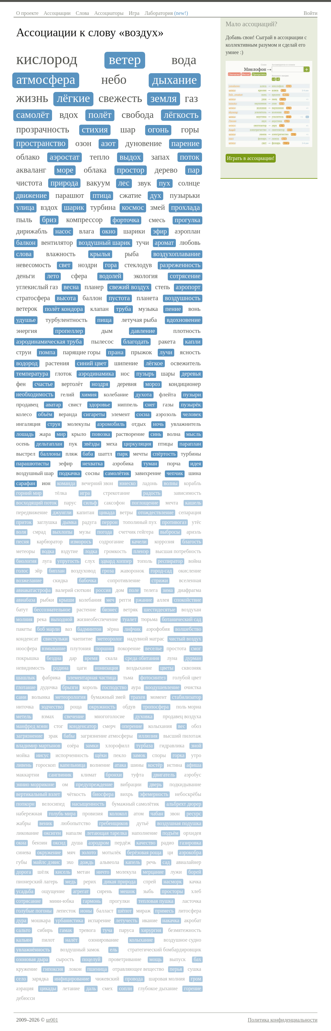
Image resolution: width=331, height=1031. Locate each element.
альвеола (109, 862)
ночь (158, 424)
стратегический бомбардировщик (164, 949)
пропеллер (69, 330)
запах (160, 157)
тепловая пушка (155, 901)
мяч (71, 852)
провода (134, 978)
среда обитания (142, 658)
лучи (166, 352)
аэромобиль (111, 424)
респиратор (170, 561)
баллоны (50, 454)
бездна (54, 658)
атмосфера (45, 80)
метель (23, 716)
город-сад (161, 570)
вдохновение (184, 319)
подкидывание (185, 784)
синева (23, 852)
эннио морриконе (35, 784)
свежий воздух (129, 287)
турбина (103, 207)
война (194, 561)
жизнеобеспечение (97, 619)
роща (75, 706)
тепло (99, 157)
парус (70, 502)
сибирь (45, 930)
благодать (136, 341)
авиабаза (25, 600)
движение (31, 195)
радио (167, 842)
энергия (26, 330)
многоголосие (109, 716)
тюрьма (149, 619)
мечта (172, 502)
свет (64, 265)
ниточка (25, 706)
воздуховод (83, 570)
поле (134, 590)
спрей (149, 881)
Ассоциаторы (108, 13)
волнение (100, 765)
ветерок (26, 308)
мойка (22, 755)
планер (93, 287)
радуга (89, 522)
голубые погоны (34, 910)
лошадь (25, 434)
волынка (41, 697)
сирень (104, 891)
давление (143, 330)
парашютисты (32, 464)
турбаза (144, 745)
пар (193, 169)
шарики (134, 231)
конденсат (27, 638)
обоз (196, 726)
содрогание (111, 541)
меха (111, 444)
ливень (23, 765)
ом (65, 784)
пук (73, 444)
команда (66, 483)
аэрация (25, 988)
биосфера (102, 794)
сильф (90, 502)
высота (66, 298)
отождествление (156, 512)
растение (86, 609)
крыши (66, 600)
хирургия (151, 930)
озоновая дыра (32, 959)
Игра (134, 13)
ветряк (130, 609)
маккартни (27, 774)
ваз (68, 629)
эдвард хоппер (116, 561)
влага (86, 231)
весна (71, 287)
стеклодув (138, 265)
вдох (68, 114)
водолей (110, 276)
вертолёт (72, 384)
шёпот (125, 910)
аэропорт (188, 287)
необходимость (34, 394)
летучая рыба (139, 319)
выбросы (170, 532)
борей (194, 872)
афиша (194, 765)
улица (25, 207)
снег (150, 405)
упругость (68, 561)
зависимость (187, 493)
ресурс (194, 813)
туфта (137, 774)
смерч (108, 726)
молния (24, 619)
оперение (132, 726)
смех (107, 988)
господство (114, 687)
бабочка (87, 580)
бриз (49, 220)
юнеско (128, 483)
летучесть (126, 920)
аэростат (65, 157)
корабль (192, 483)
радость (151, 493)
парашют (69, 195)
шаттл (105, 454)
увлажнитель (186, 424)
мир (61, 434)
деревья (191, 374)
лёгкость (181, 114)
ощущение (53, 891)
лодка (91, 551)
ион (46, 483)
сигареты (94, 414)
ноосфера (26, 648)
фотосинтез (153, 677)
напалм (74, 833)
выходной (62, 619)
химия (89, 394)
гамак (65, 930)
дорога (23, 872)
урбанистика (69, 920)
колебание (116, 394)
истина (174, 765)
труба (123, 308)
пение (173, 308)
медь (70, 881)
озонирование (103, 940)
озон (83, 143)
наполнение (145, 833)
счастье (44, 384)
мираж (143, 910)
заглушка (47, 522)
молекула (126, 872)
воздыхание (139, 668)
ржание (144, 600)
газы (168, 405)
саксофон (114, 502)
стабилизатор (186, 697)
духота (143, 394)
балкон (26, 242)
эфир (160, 231)
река (42, 619)
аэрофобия (158, 629)
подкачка (69, 473)
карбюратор (50, 541)
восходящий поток (36, 502)
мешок (127, 891)
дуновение (143, 143)
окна (21, 842)
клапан (99, 308)
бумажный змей (108, 697)
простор (130, 169)
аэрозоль (166, 414)
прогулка (187, 219)
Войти (310, 13)
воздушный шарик (104, 242)
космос (133, 207)
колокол (118, 813)
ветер (125, 59)
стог (58, 726)
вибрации (131, 784)
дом (120, 590)
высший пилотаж (182, 736)
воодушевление (162, 687)
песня (22, 541)
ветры (126, 512)
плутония (80, 648)
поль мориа (188, 706)
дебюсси (25, 998)
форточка (125, 220)
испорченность (72, 755)
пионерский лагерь (37, 881)
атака (120, 765)
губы (21, 862)
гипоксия (53, 969)
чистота (29, 182)
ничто (102, 872)
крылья (100, 253)
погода (104, 532)
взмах (48, 716)
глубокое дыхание (158, 988)
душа (77, 842)
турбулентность (66, 319)
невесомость (33, 264)
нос (125, 373)
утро (196, 755)
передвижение (32, 512)
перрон (109, 522)
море (65, 169)
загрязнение (29, 736)
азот (108, 143)
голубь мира (62, 813)
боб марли (48, 629)
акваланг (31, 169)
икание (149, 920)
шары (168, 374)
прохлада (185, 207)
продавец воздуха (182, 716)
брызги (70, 687)
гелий (67, 394)
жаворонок (132, 570)
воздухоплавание (176, 253)
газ (191, 98)
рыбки (47, 600)
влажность (61, 253)
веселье (153, 648)
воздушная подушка (179, 823)
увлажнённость (33, 949)
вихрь (126, 794)
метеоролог (110, 638)
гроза (108, 570)
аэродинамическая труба (49, 341)
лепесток (66, 910)
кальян (23, 940)
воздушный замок (79, 949)
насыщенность (88, 804)
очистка (192, 687)
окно (109, 231)
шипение (126, 363)
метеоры (25, 551)
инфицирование (72, 978)
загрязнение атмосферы (106, 736)
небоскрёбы (188, 794)
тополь (144, 561)
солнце (189, 183)
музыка (148, 308)
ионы (86, 910)
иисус (42, 755)
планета (147, 298)
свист (74, 405)
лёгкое (154, 363)
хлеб (196, 891)
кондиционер (185, 384)
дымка (69, 522)
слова (23, 253)
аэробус (192, 774)
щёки (101, 755)
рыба (132, 253)
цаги (82, 668)
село (21, 978)
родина (61, 668)
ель (113, 949)
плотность (187, 330)
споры (159, 755)
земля (163, 98)
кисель (63, 872)
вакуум (98, 183)
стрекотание (116, 493)
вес (181, 726)
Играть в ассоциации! (250, 158)
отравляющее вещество (138, 969)
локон (75, 969)
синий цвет (92, 363)
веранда (68, 414)
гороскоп (46, 765)
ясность (190, 352)
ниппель (128, 405)
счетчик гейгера (136, 532)
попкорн (25, 804)
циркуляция (137, 444)
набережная (29, 813)
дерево (166, 169)
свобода (138, 114)
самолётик (117, 473)
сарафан (25, 483)
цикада (107, 512)
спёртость (164, 454)
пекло (119, 755)
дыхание (174, 79)
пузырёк (191, 405)
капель (132, 862)
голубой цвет (187, 677)
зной (196, 745)
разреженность (180, 265)
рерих (89, 881)
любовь (190, 242)
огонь (158, 129)
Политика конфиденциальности (282, 1020)
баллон (92, 298)
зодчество (52, 706)
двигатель (164, 774)
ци (170, 852)
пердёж (122, 842)
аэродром (98, 842)
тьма (128, 677)
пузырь (145, 374)
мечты (140, 454)
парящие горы (81, 352)
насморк (173, 881)
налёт (71, 940)
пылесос (102, 341)
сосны (92, 473)
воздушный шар (35, 473)
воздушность (182, 298)
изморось (80, 541)
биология (26, 561)
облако (27, 157)
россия (103, 590)
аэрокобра (190, 852)
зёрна (113, 629)
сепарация (190, 512)
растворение (130, 434)
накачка (170, 920)
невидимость (30, 668)
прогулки (119, 901)
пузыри (192, 394)
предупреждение (94, 784)
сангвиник (60, 774)
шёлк (43, 872)
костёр (155, 765)
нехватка (92, 464)
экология (145, 276)
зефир (65, 464)
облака (95, 169)
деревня (126, 384)
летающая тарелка (107, 833)
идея (195, 464)
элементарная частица (92, 677)
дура (21, 920)
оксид (59, 842)
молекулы (78, 424)
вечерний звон (97, 483)
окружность (102, 706)
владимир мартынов (38, 745)
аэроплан (187, 231)
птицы (165, 444)
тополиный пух (139, 522)
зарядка (40, 978)
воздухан (191, 609)
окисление (189, 570)
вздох (49, 207)
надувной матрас (145, 638)
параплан (190, 444)
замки (92, 745)
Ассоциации (57, 13)
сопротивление (123, 580)
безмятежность (184, 930)
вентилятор (57, 242)
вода (184, 60)
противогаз (174, 522)
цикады (48, 988)
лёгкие (73, 98)
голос (22, 570)
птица (101, 195)
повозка (101, 434)
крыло (78, 434)
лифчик (132, 629)
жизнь (32, 98)
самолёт (32, 114)
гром (196, 978)
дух (155, 195)
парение (185, 143)
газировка (190, 842)
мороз (152, 384)
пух (164, 183)
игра (85, 493)
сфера (79, 276)
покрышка (27, 658)
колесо (24, 414)
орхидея (192, 833)
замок (139, 755)
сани (21, 697)
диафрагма (189, 590)
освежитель (186, 363)
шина (194, 473)
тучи (142, 242)
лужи (176, 872)
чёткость (76, 794)
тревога (87, 930)
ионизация (106, 668)
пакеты (24, 629)
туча (107, 930)
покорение (129, 648)
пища (104, 319)
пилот (48, 940)
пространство (41, 143)
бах (197, 959)
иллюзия (148, 736)
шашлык (25, 677)
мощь (155, 959)
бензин (39, 842)
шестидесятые (159, 609)
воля (21, 532)
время (91, 658)
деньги (25, 276)
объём (45, 414)
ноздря (99, 384)
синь (155, 434)
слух (90, 561)
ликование (27, 833)
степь (162, 287)
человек (192, 414)
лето (53, 276)
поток (189, 157)
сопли (125, 988)
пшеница (97, 969)
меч (110, 600)
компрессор (84, 220)
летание (71, 988)
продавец (27, 405)
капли (192, 341)
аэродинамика (96, 373)
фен (21, 384)
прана (115, 352)
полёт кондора (64, 308)
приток (24, 522)
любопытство (76, 823)
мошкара (40, 920)
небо (113, 80)
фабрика (51, 677)
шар (127, 129)
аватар (53, 405)
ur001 (52, 1020)
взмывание (53, 648)
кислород (46, 59)
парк (122, 454)
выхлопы (62, 532)
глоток (63, 373)
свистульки (55, 638)
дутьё (142, 823)
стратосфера (33, 298)
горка (179, 755)
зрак (53, 736)
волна (173, 434)
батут (22, 609)
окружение (49, 852)
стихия (95, 129)
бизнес (109, 609)
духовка (144, 716)
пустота (119, 298)
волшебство (188, 629)
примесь (164, 910)
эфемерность (154, 794)
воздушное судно (182, 940)
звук (144, 183)
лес (123, 183)
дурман (193, 658)
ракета (167, 341)
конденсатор (82, 726)
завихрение (148, 473)
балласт (104, 910)
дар (73, 658)
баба (88, 454)
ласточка (191, 901)
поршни (104, 648)
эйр (38, 570)
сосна (143, 414)
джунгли (62, 512)
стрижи (160, 580)
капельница (72, 765)
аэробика (122, 464)
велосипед (53, 804)
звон (175, 813)
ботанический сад (181, 619)
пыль (24, 220)
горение (192, 988)
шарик (74, 207)
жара (45, 434)
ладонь (149, 483)
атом (138, 813)
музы (85, 532)
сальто (23, 930)
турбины (191, 454)
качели (139, 541)
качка (195, 881)
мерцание (153, 872)
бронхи (114, 774)
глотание (26, 687)
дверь (155, 784)
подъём (170, 833)
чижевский (107, 978)
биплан (57, 570)
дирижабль (31, 231)
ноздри (87, 265)
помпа (47, 352)
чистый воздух (185, 638)
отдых (139, 424)
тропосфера (156, 706)
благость (191, 541)
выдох (130, 157)
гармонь (92, 901)
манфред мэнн (32, 726)
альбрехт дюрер (183, 804)
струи (23, 352)
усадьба (24, 891)
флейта (167, 394)
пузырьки (185, 195)
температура (32, 373)
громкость (115, 551)
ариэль (194, 532)
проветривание (125, 959)
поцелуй (91, 959)
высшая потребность (178, 551)
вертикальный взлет (38, 794)
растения (57, 363)
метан (83, 872)
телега (151, 590)
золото (88, 852)
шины (137, 765)
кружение (26, 969)
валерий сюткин (73, 590)
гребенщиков (113, 823)
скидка (60, 580)
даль (91, 988)
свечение (74, 716)
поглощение (145, 502)
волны (171, 483)
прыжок (141, 352)
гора (111, 265)
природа (64, 182)
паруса (126, 930)
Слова (82, 13)
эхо (70, 862)
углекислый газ (37, 287)
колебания (90, 600)
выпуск (178, 959)
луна (172, 658)
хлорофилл (117, 745)
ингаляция (28, 424)
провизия (92, 813)
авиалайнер (188, 862)
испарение (99, 920)
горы (190, 129)
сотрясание (28, 901)
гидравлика (171, 745)
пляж (72, 454)
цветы (167, 668)
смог (196, 648)
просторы (172, 891)
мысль (193, 434)
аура (136, 687)
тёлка (61, 493)
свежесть (120, 98)
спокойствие (187, 600)
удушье (26, 319)
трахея (138, 697)
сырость (65, 959)
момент (158, 697)
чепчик (174, 473)
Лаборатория (166, 13)
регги (125, 600)
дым (106, 330)
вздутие (69, 551)
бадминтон (89, 629)
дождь (86, 862)
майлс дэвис (46, 862)
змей (157, 207)
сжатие (131, 195)
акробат (192, 920)
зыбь (148, 891)
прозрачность (42, 129)
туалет (129, 619)
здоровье (99, 405)
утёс (196, 522)
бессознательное (52, 609)
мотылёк (111, 852)
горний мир (29, 493)
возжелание (29, 580)
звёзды (92, 444)
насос (63, 231)
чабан (157, 813)
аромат (164, 242)
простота (176, 648)
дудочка (49, 687)
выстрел (25, 454)
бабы (69, 736)
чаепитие (82, 638)
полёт (100, 114)
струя (54, 424)
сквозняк (191, 668)
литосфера (189, 910)
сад (166, 862)
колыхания (160, 726)
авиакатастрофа (33, 590)
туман (150, 464)
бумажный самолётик (135, 804)
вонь (194, 308)
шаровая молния (167, 978)
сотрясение (185, 276)
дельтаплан (49, 444)
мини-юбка (61, 901)
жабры (23, 823)
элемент (120, 414)
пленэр (141, 551)
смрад (39, 532)
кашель (193, 502)
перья (176, 969)
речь (151, 862)
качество (145, 842)
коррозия (164, 541)
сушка (194, 969)
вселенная (190, 580)
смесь (157, 220)
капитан (85, 512)
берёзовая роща (144, 852)
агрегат (81, 891)
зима (168, 590)
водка (48, 551)
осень (22, 444)
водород (26, 363)
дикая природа (120, 881)
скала (111, 658)
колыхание (141, 940)
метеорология (70, 697)
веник (45, 823)
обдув (129, 706)
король (89, 687)
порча (174, 464)
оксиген (52, 833)
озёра (73, 745)
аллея (163, 600)
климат (88, 774)
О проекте (27, 13)
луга (47, 561)
